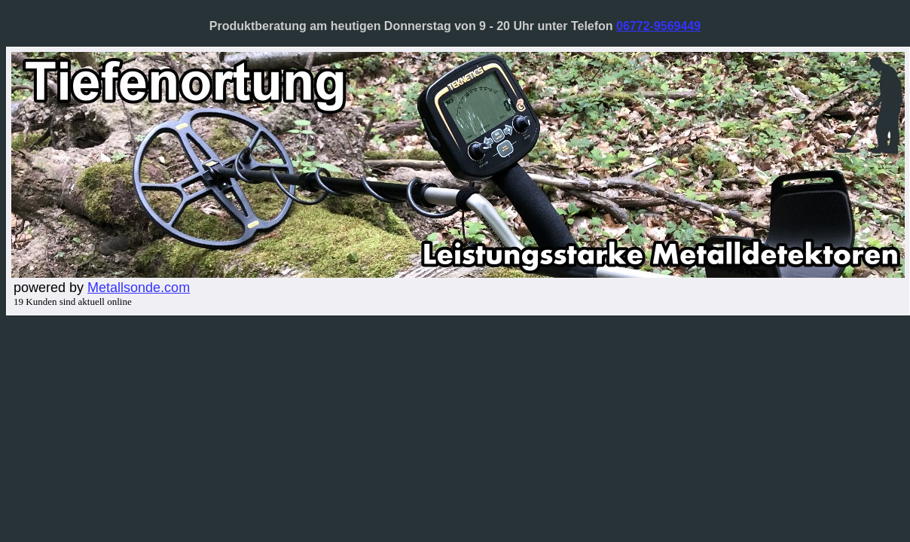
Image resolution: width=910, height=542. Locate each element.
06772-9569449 (658, 26)
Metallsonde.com (138, 287)
